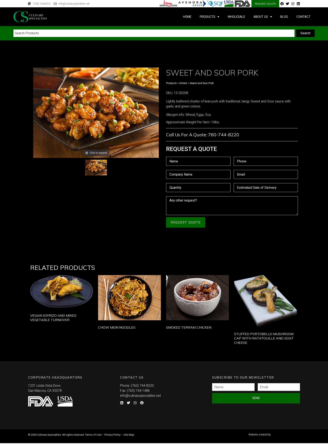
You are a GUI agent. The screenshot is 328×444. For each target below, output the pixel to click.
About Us (263, 16)
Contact (303, 17)
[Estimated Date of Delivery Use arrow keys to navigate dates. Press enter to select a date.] (266, 187)
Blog (284, 17)
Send (256, 398)
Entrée (183, 83)
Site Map (129, 434)
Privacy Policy (112, 434)
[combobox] (154, 33)
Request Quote (185, 222)
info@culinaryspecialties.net (140, 396)
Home (187, 17)
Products (209, 16)
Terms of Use (93, 434)
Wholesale (236, 17)
